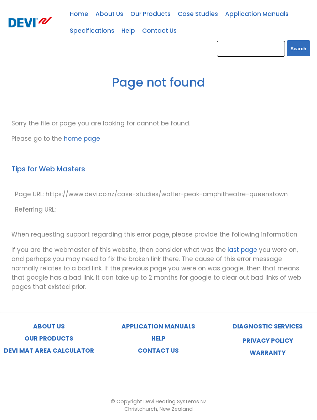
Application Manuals (257, 14)
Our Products (150, 14)
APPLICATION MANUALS (158, 326)
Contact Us (159, 30)
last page (242, 249)
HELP (158, 338)
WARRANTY (268, 352)
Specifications (92, 30)
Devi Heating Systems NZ (175, 401)
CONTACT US (158, 350)
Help (128, 30)
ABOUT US (49, 326)
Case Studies (198, 14)
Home (79, 14)
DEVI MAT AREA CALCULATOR (49, 350)
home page (82, 138)
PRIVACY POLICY (268, 340)
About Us (109, 14)
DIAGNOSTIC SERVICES (268, 326)
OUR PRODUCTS (49, 338)
